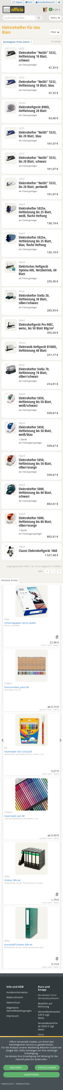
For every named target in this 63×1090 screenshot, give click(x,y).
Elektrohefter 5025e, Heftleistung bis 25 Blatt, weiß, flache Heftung (35, 212)
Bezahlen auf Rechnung (45, 1005)
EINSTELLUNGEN (47, 1067)
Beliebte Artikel (9, 580)
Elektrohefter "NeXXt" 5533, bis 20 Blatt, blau (38, 134)
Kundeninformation (17, 992)
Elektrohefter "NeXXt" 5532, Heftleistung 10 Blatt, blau (38, 83)
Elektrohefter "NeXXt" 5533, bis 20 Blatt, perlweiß (38, 185)
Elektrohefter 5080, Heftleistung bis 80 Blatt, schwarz (35, 493)
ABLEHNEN (16, 1067)
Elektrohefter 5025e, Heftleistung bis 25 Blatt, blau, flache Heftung (35, 241)
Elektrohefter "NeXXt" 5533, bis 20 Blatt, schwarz (38, 159)
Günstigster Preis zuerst (17, 41)
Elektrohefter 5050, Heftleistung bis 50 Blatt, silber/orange (35, 463)
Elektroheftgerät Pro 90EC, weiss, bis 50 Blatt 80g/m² (36, 326)
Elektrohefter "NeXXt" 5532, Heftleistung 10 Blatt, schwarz (38, 56)
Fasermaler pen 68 (21, 817)
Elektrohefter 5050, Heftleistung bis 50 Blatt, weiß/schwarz (35, 402)
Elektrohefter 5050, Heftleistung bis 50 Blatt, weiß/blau (35, 431)
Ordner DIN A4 (23, 881)
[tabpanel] (31, 775)
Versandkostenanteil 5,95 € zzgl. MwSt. (49, 1014)
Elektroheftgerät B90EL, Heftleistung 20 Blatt (34, 109)
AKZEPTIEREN (31, 1074)
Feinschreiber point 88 (16, 688)
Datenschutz (23, 1083)
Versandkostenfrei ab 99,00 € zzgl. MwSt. (48, 1026)
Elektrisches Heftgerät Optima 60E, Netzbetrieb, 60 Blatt (38, 270)
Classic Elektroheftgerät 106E (38, 550)
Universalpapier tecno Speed (20, 624)
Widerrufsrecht (14, 997)
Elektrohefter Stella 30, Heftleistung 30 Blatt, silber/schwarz (34, 299)
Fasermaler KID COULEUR (24, 753)
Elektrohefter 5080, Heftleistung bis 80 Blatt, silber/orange (35, 522)
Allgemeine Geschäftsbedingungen (19, 1009)
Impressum (7, 1083)
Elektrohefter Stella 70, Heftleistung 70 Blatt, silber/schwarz (34, 373)
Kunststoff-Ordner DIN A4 (24, 946)
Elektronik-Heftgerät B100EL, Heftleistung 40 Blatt (38, 348)
